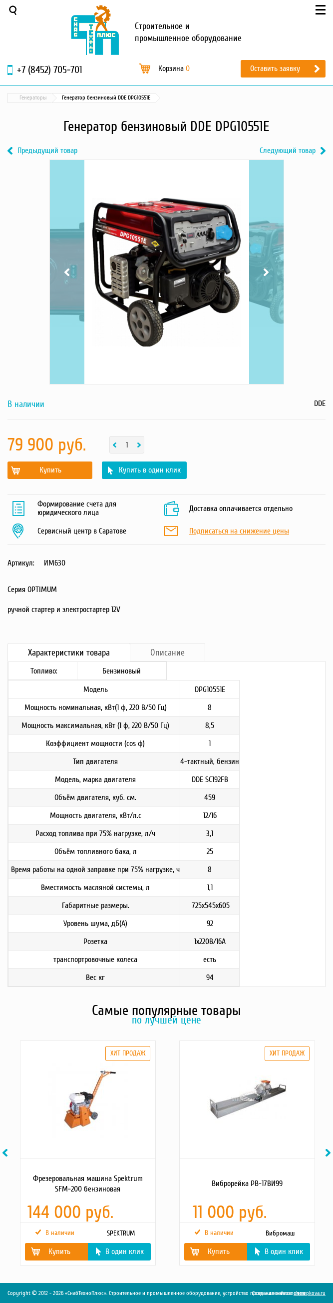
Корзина (174, 69)
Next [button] (329, 1152)
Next (266, 272)
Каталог (55, 98)
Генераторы (146, 98)
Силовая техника (98, 98)
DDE (320, 404)
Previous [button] (6, 1152)
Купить (50, 470)
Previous (67, 272)
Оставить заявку (275, 69)
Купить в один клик (150, 470)
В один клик (124, 1251)
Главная (22, 98)
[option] (87, 1153)
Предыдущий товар (47, 150)
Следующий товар (288, 150)
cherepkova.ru (310, 1293)
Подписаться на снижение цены (239, 531)
